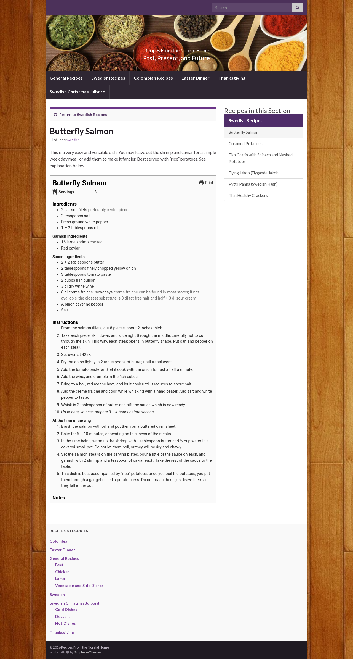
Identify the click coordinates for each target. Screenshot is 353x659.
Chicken (62, 571)
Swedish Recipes (108, 77)
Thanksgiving (231, 77)
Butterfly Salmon (243, 132)
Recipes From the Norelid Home (177, 48)
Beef (59, 564)
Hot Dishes (65, 623)
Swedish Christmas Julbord (77, 91)
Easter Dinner (195, 77)
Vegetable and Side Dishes (79, 585)
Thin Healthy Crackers (248, 195)
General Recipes (66, 77)
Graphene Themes (88, 652)
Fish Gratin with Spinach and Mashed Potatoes (261, 158)
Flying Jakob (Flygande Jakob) (254, 172)
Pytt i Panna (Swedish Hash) (253, 184)
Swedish (73, 140)
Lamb (60, 578)
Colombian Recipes (153, 77)
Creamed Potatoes (246, 143)
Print (206, 182)
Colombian (59, 541)
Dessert (62, 616)
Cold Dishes (66, 609)
